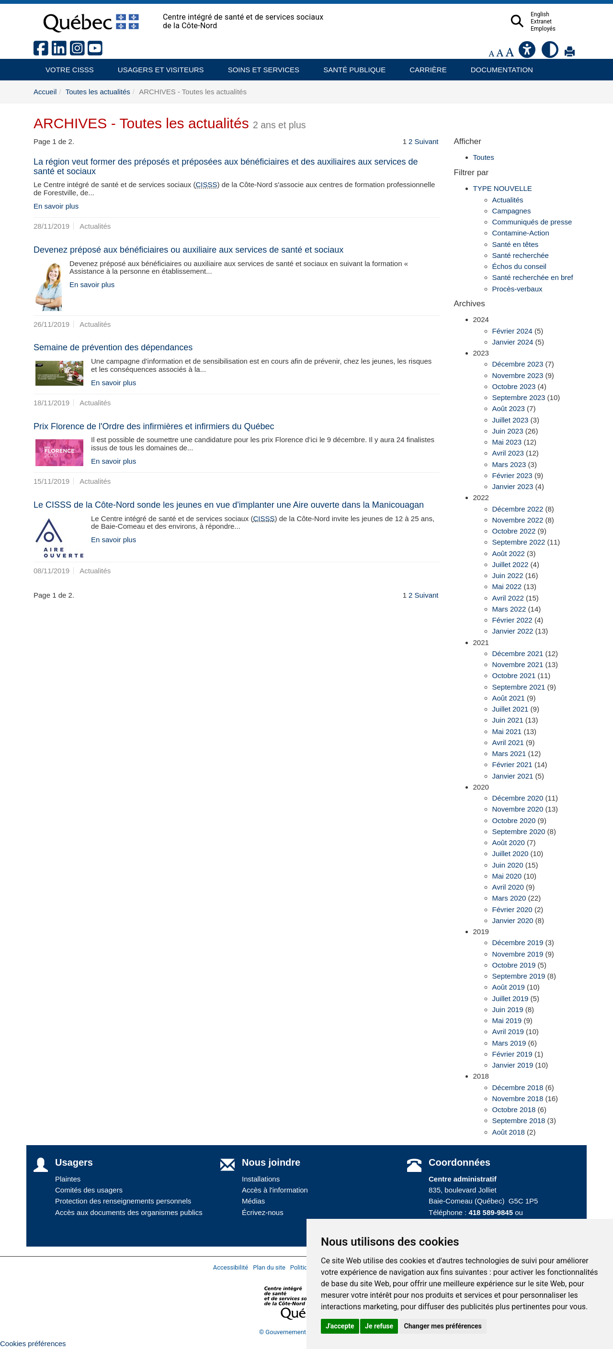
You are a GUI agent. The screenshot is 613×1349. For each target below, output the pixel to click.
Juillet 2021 (510, 709)
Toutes (483, 157)
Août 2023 (508, 408)
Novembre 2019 (518, 954)
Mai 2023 (507, 442)
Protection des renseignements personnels (123, 1201)
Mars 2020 (509, 898)
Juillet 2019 (510, 998)
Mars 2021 (509, 753)
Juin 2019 (507, 1009)
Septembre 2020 (518, 831)
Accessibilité (231, 1267)
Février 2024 (512, 331)
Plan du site (269, 1267)
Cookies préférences (33, 1343)
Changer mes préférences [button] (443, 1326)
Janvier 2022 (513, 631)
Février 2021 (512, 764)
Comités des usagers (89, 1190)
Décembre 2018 (518, 1087)
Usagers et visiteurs (155, 66)
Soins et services (259, 66)
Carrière (425, 66)
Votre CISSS (66, 66)
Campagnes (511, 211)
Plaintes (67, 1179)
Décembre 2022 (518, 509)
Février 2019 (512, 1054)
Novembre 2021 (518, 664)
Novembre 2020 (518, 809)
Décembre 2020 (518, 798)
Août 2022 (508, 553)
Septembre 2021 (518, 687)
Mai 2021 (507, 731)
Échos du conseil (519, 266)
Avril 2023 (508, 453)
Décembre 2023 (518, 364)
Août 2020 (508, 842)
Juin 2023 (507, 431)
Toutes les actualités (98, 92)
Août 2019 (508, 987)
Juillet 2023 (510, 420)
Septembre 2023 (518, 397)
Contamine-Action (520, 233)
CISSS (206, 184)
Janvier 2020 (513, 920)
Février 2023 (512, 475)
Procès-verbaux (517, 289)
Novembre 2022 (518, 520)
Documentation (497, 66)
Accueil (45, 92)
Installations (261, 1179)
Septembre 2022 (518, 542)
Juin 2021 (507, 720)
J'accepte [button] (340, 1326)
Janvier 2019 (513, 1065)
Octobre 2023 (514, 386)
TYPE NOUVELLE (502, 188)
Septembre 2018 (518, 1120)
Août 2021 (508, 698)
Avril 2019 (508, 1031)
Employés (562, 28)
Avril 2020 (508, 887)
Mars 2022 (509, 609)
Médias (253, 1201)
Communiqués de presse (532, 222)
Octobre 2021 (514, 675)
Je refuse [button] (379, 1326)
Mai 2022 (507, 586)
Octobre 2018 (514, 1109)
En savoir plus (56, 206)
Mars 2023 (509, 464)
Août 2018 (508, 1132)
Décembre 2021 (518, 653)
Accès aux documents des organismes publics (129, 1212)
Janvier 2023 (513, 486)
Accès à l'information (275, 1190)
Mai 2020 (507, 876)
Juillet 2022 (510, 564)
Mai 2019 (507, 1020)
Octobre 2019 (514, 965)
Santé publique (350, 66)
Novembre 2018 (518, 1098)
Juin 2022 (507, 575)
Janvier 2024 (513, 342)
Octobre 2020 (514, 820)
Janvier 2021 (513, 776)
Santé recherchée (520, 255)
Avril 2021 (508, 742)
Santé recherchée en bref (532, 277)
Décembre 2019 (518, 942)
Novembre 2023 (518, 375)
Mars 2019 (509, 1043)
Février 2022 (512, 620)
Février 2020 (512, 909)
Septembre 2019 (518, 976)
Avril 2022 (508, 598)
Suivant (426, 141)
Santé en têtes (515, 244)
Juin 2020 (507, 865)
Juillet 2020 (510, 853)
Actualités (507, 200)
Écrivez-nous (263, 1212)
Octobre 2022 (514, 531)
